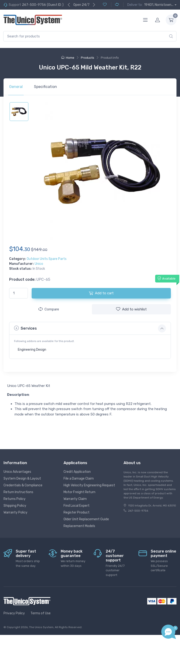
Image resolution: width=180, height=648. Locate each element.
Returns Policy (15, 499)
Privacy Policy (14, 613)
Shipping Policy (15, 506)
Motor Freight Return (79, 492)
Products (87, 57)
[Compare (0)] (115, 4)
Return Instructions (18, 492)
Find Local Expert (77, 506)
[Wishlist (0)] (105, 4)
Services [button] (25, 328)
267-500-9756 (34, 5)
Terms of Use (40, 613)
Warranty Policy (15, 512)
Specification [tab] (45, 86)
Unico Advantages (17, 472)
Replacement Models (79, 526)
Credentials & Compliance (23, 485)
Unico (39, 264)
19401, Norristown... (158, 5)
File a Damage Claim (79, 479)
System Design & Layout (22, 479)
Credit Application (77, 472)
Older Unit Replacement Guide (86, 519)
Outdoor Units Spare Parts (47, 259)
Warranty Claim (75, 499)
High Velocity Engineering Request (89, 485)
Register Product (77, 512)
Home (67, 57)
